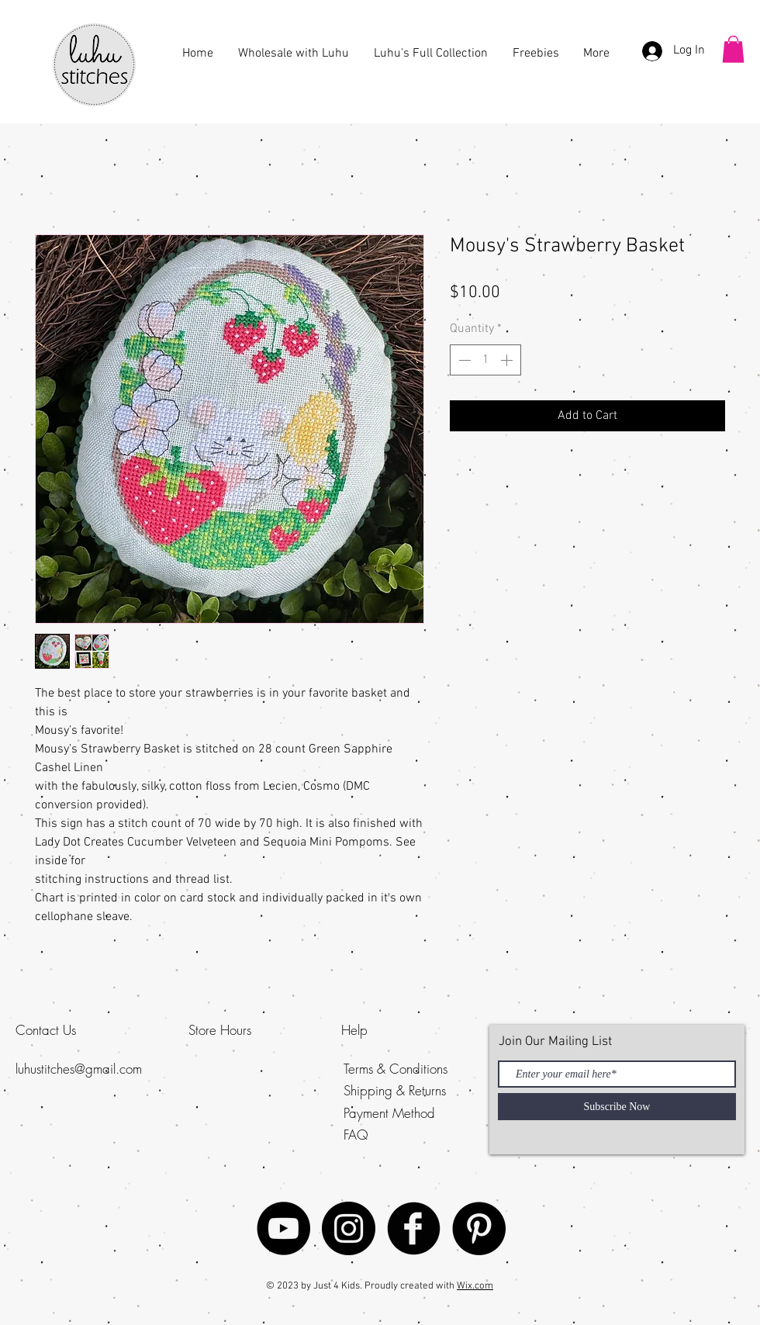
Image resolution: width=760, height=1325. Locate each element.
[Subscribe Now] (617, 1106)
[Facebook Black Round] (413, 1228)
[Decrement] (463, 360)
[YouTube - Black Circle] (283, 1228)
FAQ (356, 1134)
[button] (733, 49)
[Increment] (508, 360)
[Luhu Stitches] (348, 1228)
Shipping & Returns (395, 1090)
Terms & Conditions (395, 1069)
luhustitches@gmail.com (79, 1069)
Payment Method (389, 1113)
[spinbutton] (485, 360)
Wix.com (475, 1286)
